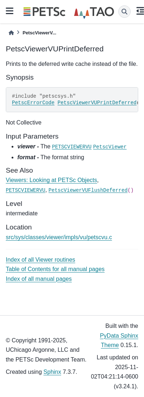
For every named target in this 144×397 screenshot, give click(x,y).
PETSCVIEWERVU (72, 147)
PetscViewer (109, 147)
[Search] (124, 11)
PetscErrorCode (33, 103)
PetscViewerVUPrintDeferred (97, 103)
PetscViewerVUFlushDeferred (87, 190)
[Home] (11, 33)
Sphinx (52, 372)
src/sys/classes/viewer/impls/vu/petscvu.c (59, 237)
